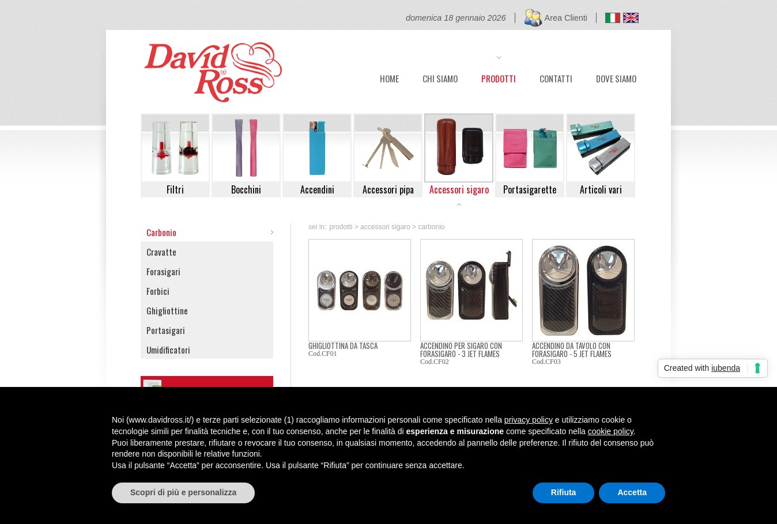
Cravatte (161, 251)
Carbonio (161, 232)
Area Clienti (566, 17)
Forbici (157, 290)
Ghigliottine (167, 310)
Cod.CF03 (546, 362)
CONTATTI (556, 77)
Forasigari (163, 271)
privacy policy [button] (528, 419)
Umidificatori (168, 349)
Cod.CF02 (434, 362)
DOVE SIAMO (616, 77)
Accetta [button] (632, 492)
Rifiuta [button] (563, 492)
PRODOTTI (498, 77)
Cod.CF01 (322, 354)
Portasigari (165, 330)
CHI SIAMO (440, 77)
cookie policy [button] (610, 431)
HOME (389, 77)
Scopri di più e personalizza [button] (183, 492)
